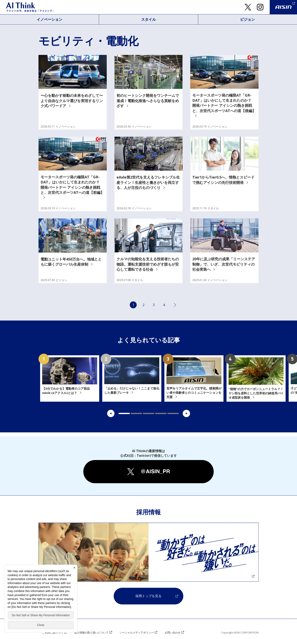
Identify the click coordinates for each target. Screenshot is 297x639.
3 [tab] (148, 413)
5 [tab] (173, 413)
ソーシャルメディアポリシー (136, 632)
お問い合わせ (172, 632)
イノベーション (49, 19)
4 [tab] (160, 413)
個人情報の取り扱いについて (91, 632)
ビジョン (247, 19)
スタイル (148, 19)
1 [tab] (124, 413)
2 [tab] (136, 413)
